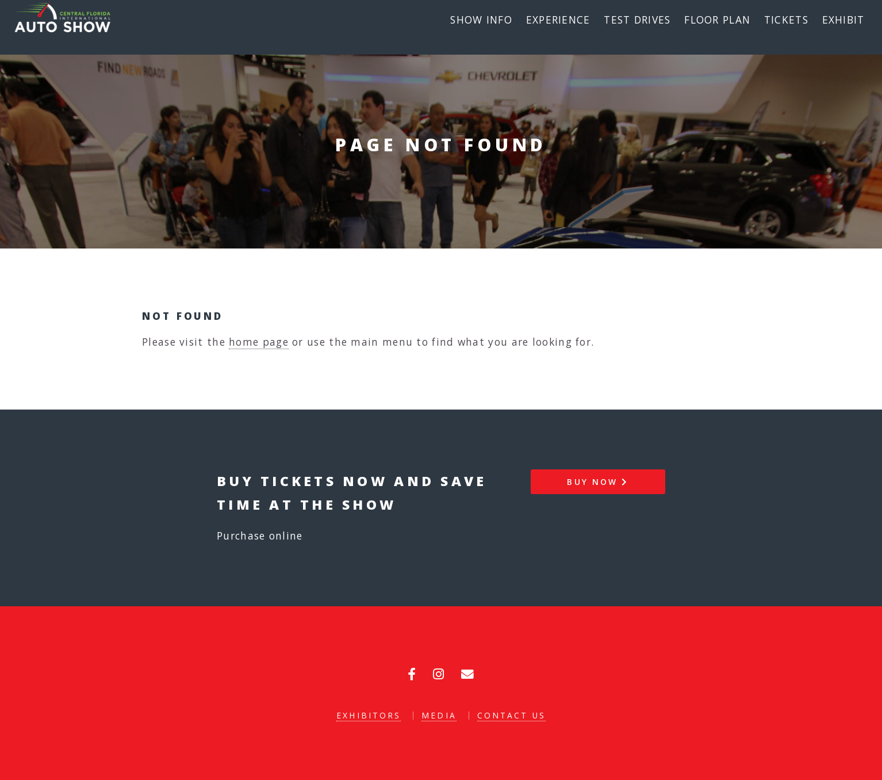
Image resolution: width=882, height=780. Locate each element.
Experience (558, 19)
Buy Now (597, 481)
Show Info (481, 19)
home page (259, 342)
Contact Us (511, 715)
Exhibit (843, 19)
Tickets (786, 19)
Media (439, 715)
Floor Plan (717, 19)
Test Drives (637, 19)
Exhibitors (368, 715)
